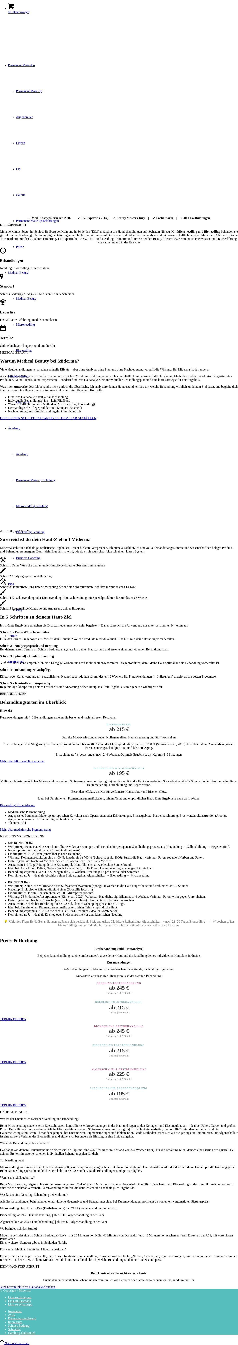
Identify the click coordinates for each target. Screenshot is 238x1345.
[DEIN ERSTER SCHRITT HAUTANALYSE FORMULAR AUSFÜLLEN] (48, 418)
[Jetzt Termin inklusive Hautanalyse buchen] (27, 1287)
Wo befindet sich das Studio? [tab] (18, 1228)
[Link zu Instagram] (19, 1297)
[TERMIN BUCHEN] (13, 1019)
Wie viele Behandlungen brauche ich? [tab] (24, 1143)
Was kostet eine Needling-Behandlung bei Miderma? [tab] (34, 1194)
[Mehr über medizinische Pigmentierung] (25, 829)
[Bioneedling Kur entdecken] (17, 805)
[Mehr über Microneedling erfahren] (22, 761)
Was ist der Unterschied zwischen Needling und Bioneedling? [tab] (39, 1119)
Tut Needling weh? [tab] (12, 1160)
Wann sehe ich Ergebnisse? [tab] (17, 1177)
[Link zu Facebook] (19, 1301)
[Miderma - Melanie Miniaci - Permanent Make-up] (30, 36)
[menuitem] (123, 1311)
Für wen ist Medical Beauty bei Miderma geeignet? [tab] (33, 1249)
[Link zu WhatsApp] (20, 1304)
